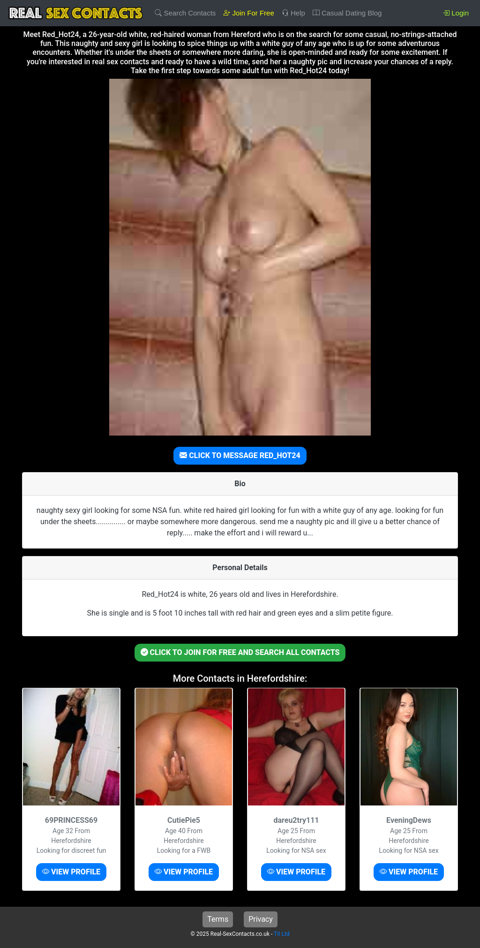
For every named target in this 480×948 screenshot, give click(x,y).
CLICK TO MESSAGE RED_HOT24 (240, 455)
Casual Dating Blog (347, 13)
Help (293, 13)
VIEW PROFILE (71, 871)
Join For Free (248, 13)
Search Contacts (185, 13)
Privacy (260, 919)
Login (455, 13)
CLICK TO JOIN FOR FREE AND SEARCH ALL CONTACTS (240, 652)
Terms (217, 919)
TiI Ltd (281, 934)
